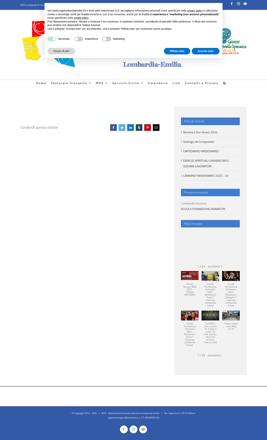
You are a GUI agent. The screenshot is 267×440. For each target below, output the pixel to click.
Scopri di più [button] (61, 51)
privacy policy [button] (195, 10)
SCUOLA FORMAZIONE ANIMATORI (203, 209)
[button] (215, 266)
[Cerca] (224, 83)
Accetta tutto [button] (206, 51)
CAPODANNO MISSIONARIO (201, 151)
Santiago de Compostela (198, 142)
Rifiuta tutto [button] (177, 51)
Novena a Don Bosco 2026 (200, 132)
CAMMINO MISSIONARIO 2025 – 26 (205, 175)
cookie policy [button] (81, 17)
